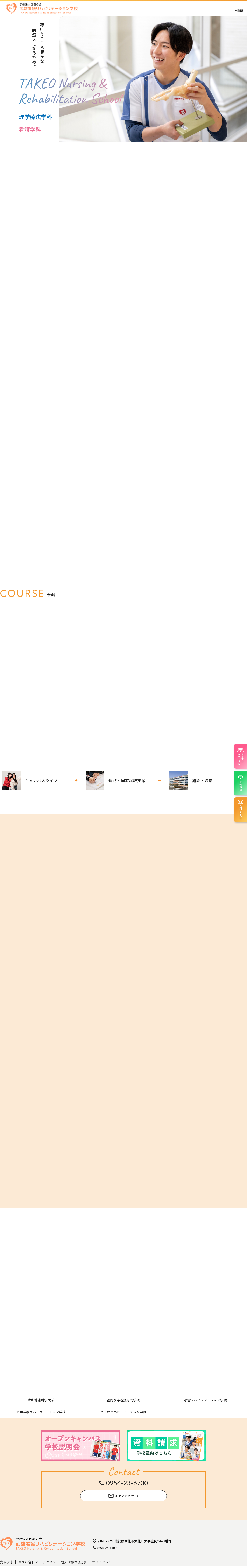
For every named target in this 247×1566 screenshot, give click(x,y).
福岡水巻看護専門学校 (123, 1399)
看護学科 (30, 129)
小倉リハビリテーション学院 (205, 1399)
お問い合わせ (28, 1561)
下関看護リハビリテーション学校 (41, 1411)
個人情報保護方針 (74, 1561)
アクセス (49, 1561)
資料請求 (6, 1561)
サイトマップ (102, 1561)
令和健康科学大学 (41, 1399)
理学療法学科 (35, 117)
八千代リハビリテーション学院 (123, 1411)
